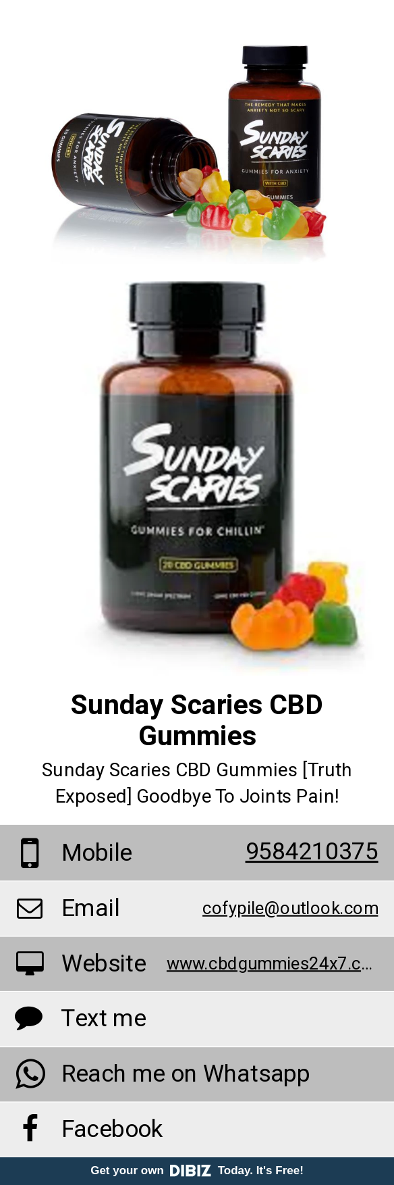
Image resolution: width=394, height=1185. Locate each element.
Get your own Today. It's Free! (197, 1170)
